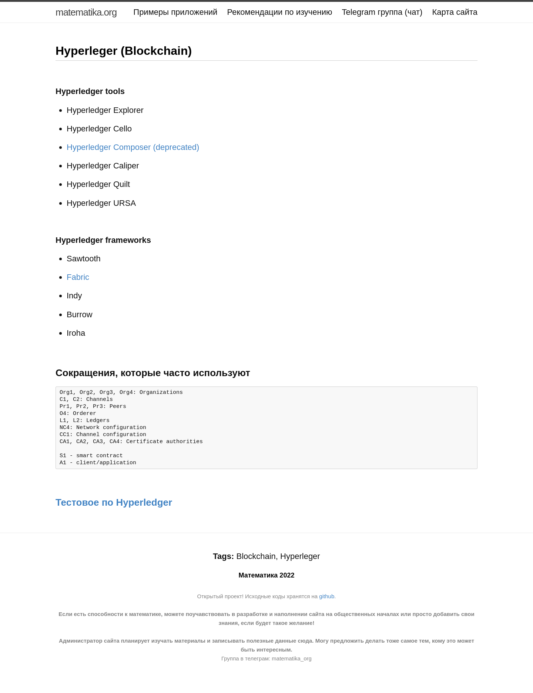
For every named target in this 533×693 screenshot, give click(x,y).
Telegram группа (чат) (382, 12)
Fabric (78, 277)
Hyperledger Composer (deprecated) (133, 147)
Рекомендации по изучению (279, 12)
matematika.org (86, 12)
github (326, 600)
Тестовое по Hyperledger (114, 506)
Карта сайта (454, 12)
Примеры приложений (175, 12)
